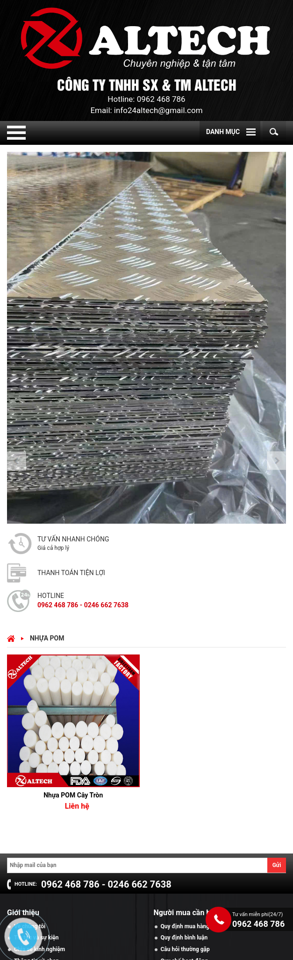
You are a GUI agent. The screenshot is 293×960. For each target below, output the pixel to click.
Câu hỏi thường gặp (185, 949)
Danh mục (223, 131)
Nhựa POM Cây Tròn (73, 795)
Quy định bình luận (184, 937)
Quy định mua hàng (185, 926)
